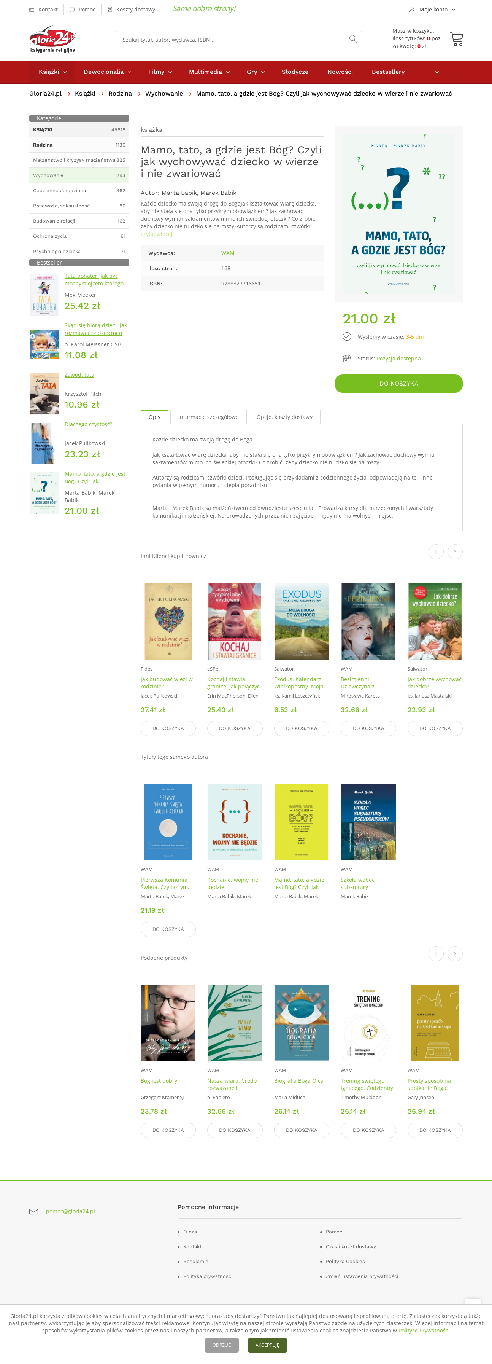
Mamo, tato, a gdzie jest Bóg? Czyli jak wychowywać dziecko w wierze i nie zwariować (95, 485)
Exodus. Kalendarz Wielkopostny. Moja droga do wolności (299, 686)
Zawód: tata (79, 374)
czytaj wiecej (157, 233)
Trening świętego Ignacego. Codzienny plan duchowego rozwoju (367, 1091)
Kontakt (192, 1246)
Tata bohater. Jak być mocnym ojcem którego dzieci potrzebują (94, 283)
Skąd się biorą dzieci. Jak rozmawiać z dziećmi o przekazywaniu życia (96, 333)
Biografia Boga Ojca (299, 1080)
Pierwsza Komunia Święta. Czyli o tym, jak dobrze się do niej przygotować (168, 890)
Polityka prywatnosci (207, 1276)
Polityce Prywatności (424, 1330)
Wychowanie (164, 93)
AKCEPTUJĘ (267, 1345)
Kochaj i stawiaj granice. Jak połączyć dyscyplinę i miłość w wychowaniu (234, 689)
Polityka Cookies (345, 1261)
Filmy (156, 71)
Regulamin (195, 1261)
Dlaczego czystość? (88, 424)
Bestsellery (388, 71)
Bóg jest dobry (159, 1080)
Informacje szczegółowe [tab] (208, 417)
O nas (190, 1232)
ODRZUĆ (222, 1345)
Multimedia (205, 71)
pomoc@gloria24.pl (70, 1211)
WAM (228, 253)
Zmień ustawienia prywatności (362, 1276)
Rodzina (120, 93)
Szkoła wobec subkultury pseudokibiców (360, 887)
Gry (252, 71)
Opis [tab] (154, 417)
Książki (49, 71)
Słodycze (295, 71)
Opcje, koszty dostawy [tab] (285, 417)
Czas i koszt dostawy (351, 1246)
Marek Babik (218, 192)
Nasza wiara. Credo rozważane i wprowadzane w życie (232, 1091)
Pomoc (334, 1232)
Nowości (340, 71)
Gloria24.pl (45, 93)
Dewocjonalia (104, 71)
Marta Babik (179, 192)
